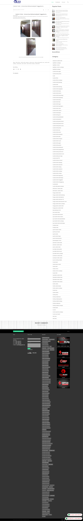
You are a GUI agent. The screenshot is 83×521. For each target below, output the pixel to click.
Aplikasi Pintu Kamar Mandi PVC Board (61, 14)
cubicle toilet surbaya (57, 173)
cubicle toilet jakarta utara (58, 125)
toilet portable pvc (56, 303)
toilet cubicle (24, 63)
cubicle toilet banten (57, 93)
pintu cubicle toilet (56, 247)
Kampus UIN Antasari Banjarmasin (61, 47)
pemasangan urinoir (57, 240)
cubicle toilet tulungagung (58, 182)
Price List (63, 2)
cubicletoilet (19, 63)
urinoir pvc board (56, 314)
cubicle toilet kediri (57, 136)
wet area (54, 316)
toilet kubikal (55, 292)
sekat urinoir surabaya (57, 270)
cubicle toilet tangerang (58, 175)
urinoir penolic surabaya (58, 312)
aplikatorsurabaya (56, 69)
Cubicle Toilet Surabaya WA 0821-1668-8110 (62, 26)
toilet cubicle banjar (57, 286)
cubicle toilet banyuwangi (58, 95)
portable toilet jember (57, 249)
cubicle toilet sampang (57, 162)
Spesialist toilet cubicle (57, 279)
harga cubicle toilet (57, 192)
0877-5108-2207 (18, 343)
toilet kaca (55, 290)
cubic (54, 75)
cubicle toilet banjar (57, 91)
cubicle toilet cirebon (57, 110)
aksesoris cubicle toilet (57, 60)
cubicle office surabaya (25, 62)
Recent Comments (41, 323)
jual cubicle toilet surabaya (58, 221)
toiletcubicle (37, 63)
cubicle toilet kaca (56, 130)
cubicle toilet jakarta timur (58, 123)
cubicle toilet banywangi (58, 97)
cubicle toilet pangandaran (58, 149)
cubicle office (17, 62)
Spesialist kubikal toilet (57, 277)
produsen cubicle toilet (57, 255)
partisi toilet (55, 234)
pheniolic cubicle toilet (57, 242)
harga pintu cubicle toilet (58, 208)
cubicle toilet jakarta (57, 119)
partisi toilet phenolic (57, 238)
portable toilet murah (57, 251)
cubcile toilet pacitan (57, 73)
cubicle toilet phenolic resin (39, 62)
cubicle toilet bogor (57, 104)
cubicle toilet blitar (56, 101)
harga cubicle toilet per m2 (58, 199)
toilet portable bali (56, 296)
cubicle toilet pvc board (57, 160)
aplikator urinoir (56, 65)
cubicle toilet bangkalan (58, 88)
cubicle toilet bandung (57, 86)
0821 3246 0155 (18, 341)
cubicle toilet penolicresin (58, 151)
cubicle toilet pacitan (57, 145)
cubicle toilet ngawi (57, 143)
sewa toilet (55, 273)
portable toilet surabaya (58, 253)
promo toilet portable (57, 260)
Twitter (64, 520)
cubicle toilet (31, 62)
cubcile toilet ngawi (57, 71)
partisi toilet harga (57, 236)
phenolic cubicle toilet (57, 244)
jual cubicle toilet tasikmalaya (59, 223)
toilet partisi (55, 294)
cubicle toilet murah (57, 140)
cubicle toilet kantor (57, 132)
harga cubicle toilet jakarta (58, 197)
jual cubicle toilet (56, 212)
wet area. (55, 318)
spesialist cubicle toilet (57, 275)
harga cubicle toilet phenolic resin (60, 201)
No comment (22, 9)
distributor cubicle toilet (58, 190)
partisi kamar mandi (57, 229)
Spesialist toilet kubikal (57, 281)
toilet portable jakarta (57, 299)
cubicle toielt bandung (57, 82)
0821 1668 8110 (18, 342)
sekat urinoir (55, 268)
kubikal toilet (55, 225)
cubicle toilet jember (57, 127)
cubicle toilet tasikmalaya (58, 177)
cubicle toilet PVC (56, 158)
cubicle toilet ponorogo (57, 156)
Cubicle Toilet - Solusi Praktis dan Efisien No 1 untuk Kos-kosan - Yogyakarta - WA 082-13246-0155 (63, 35)
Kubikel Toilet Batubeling (59, 43)
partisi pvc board (56, 231)
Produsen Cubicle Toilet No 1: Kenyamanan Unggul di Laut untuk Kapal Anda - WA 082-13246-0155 (62, 30)
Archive (68, 331)
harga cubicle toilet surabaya (59, 203)
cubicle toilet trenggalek (58, 179)
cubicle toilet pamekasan (58, 147)
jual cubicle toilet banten (58, 214)
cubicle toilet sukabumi (57, 169)
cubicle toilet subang (57, 166)
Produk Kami (57, 2)
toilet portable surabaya (58, 305)
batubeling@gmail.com (20, 344)
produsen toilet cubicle (57, 257)
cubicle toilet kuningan (57, 138)
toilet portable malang (57, 301)
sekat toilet (55, 266)
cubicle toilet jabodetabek (58, 117)
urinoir (54, 309)
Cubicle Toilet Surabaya (18, 331)
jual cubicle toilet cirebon (58, 216)
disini (42, 57)
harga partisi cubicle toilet (58, 205)
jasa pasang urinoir (57, 210)
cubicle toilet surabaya (57, 171)
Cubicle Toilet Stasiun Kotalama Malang (62, 10)
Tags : (14, 62)
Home (52, 2)
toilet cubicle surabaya (31, 63)
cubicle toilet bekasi (57, 99)
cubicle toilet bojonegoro (58, 106)
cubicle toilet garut (57, 114)
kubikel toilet (55, 227)
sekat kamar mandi (57, 264)
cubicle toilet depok (57, 112)
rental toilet (55, 262)
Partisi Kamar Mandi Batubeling (60, 17)
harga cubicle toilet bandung (59, 195)
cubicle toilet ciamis (57, 108)
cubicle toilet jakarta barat (58, 121)
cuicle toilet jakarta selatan (58, 186)
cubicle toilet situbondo (57, 164)
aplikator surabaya (57, 62)
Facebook (62, 520)
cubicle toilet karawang (57, 134)
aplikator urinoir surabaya (58, 67)
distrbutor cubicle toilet (57, 188)
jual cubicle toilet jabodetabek (59, 218)
